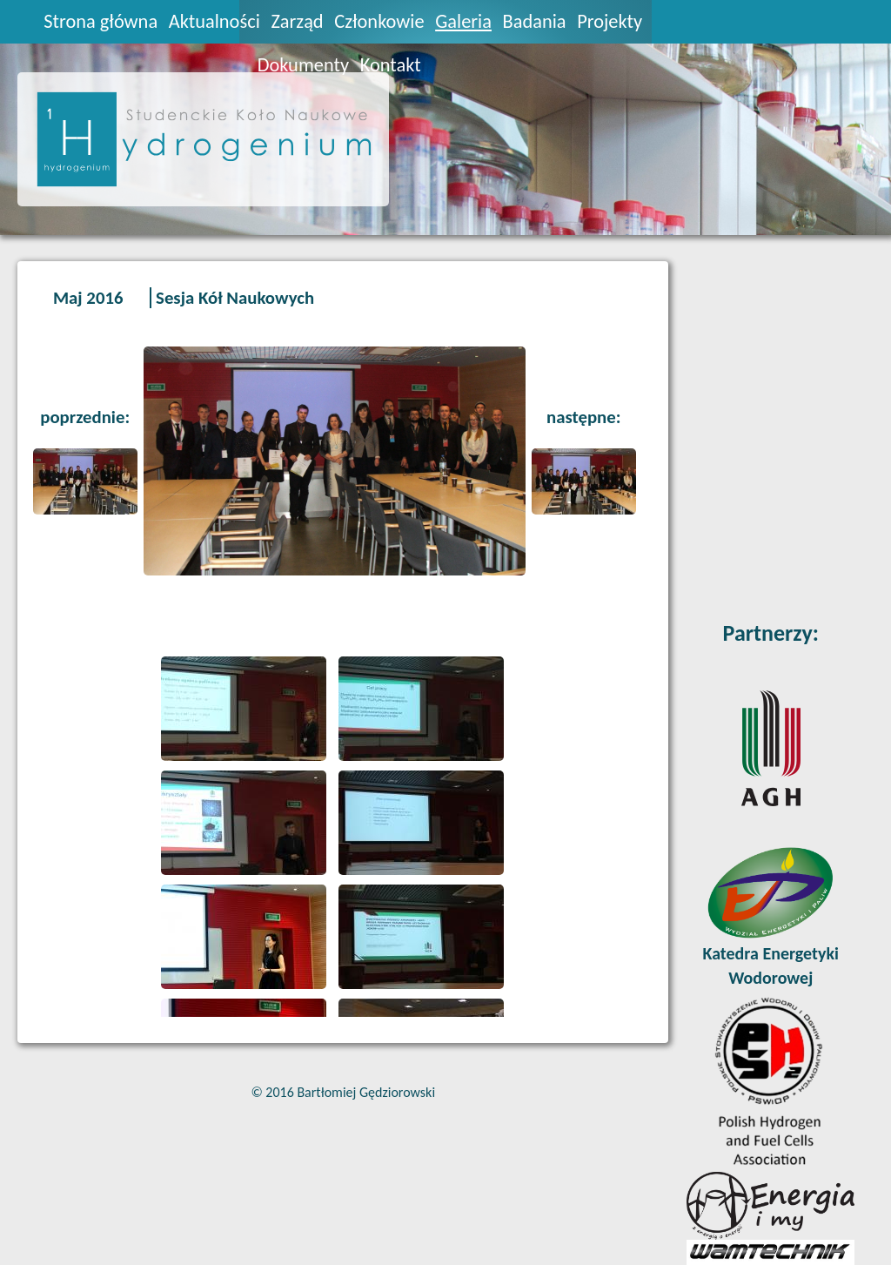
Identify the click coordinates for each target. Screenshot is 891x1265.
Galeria (463, 21)
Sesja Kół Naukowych (235, 297)
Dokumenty (303, 65)
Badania (534, 21)
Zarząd (297, 21)
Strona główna (100, 21)
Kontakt (390, 65)
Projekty (609, 21)
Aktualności (214, 21)
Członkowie (379, 21)
